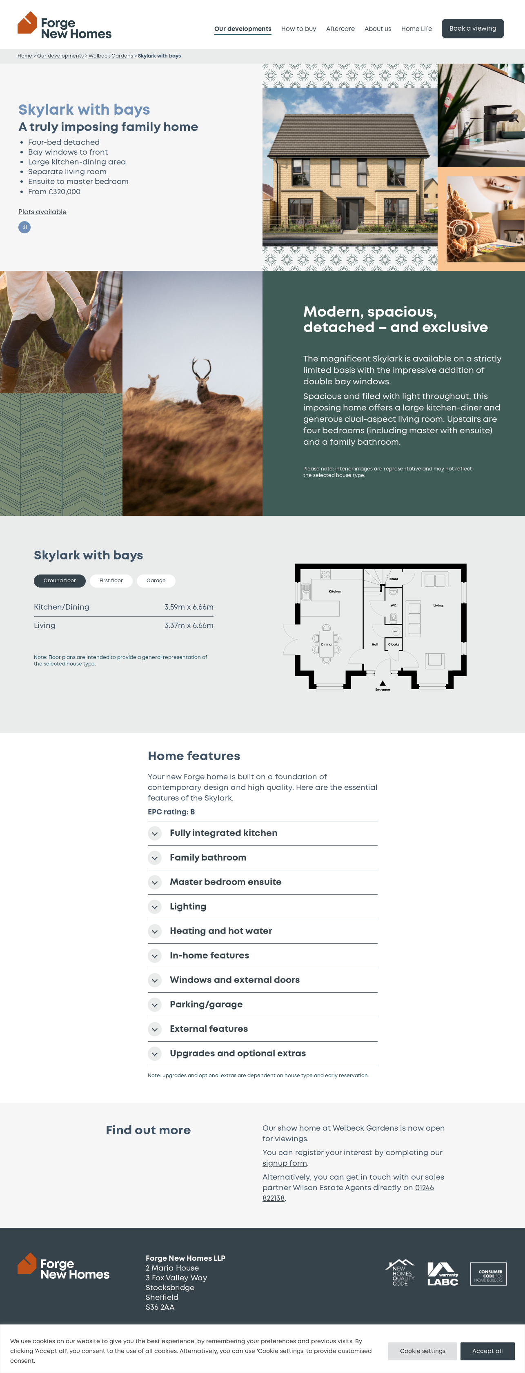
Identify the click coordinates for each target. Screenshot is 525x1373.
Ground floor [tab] (60, 580)
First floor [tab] (111, 580)
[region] (262, 1348)
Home (25, 56)
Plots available (42, 212)
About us (378, 29)
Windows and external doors (224, 980)
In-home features (198, 956)
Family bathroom (197, 858)
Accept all (487, 1351)
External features (198, 1029)
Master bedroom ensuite (215, 882)
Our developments (242, 29)
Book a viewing (472, 28)
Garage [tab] (156, 580)
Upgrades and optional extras (227, 1054)
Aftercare (340, 29)
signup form (284, 1163)
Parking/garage (195, 1005)
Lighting (177, 907)
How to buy (298, 29)
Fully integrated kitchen (213, 833)
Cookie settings (422, 1351)
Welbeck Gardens (111, 56)
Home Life (416, 29)
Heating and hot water (210, 931)
